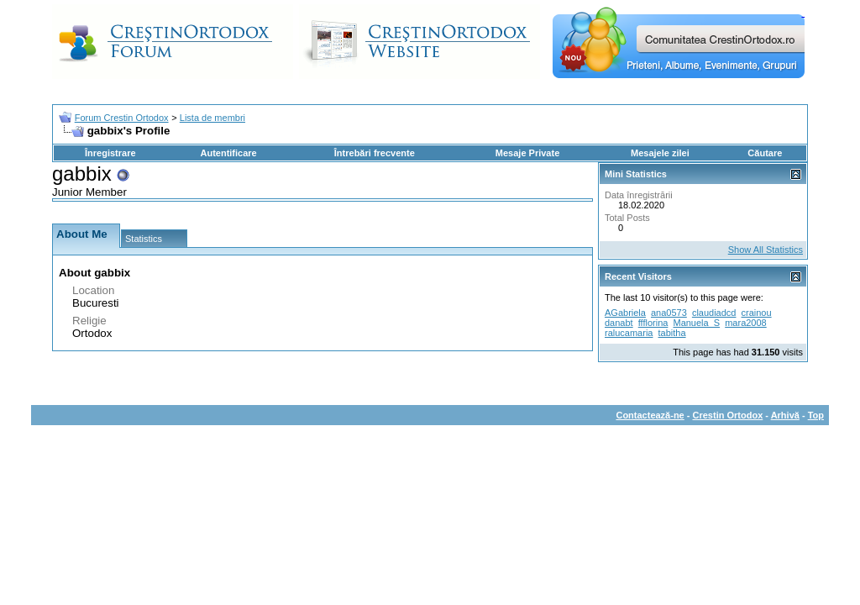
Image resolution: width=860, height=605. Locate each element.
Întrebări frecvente (374, 153)
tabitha (672, 333)
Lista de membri (212, 118)
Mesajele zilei (660, 153)
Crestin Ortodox (728, 415)
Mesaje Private (527, 153)
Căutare (764, 153)
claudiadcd (714, 313)
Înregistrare (110, 153)
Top (816, 415)
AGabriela (625, 313)
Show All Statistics (765, 250)
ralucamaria (629, 333)
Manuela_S (696, 323)
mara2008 (746, 323)
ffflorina (653, 323)
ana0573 (669, 313)
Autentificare (228, 153)
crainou (757, 313)
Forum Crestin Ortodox (122, 118)
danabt (619, 323)
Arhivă (785, 415)
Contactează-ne (650, 415)
